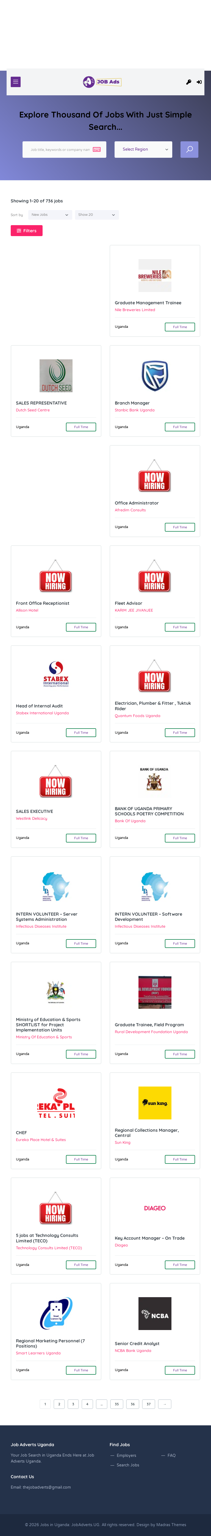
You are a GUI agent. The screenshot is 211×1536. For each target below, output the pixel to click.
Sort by (17, 215)
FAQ (172, 1455)
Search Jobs (128, 1465)
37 (149, 1404)
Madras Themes (171, 1525)
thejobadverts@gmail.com (47, 1487)
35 (117, 1404)
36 (133, 1404)
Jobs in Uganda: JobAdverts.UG (69, 1525)
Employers (126, 1455)
